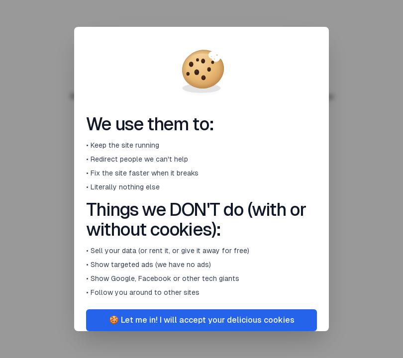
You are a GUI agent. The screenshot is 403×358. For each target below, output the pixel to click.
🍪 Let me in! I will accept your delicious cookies (202, 320)
